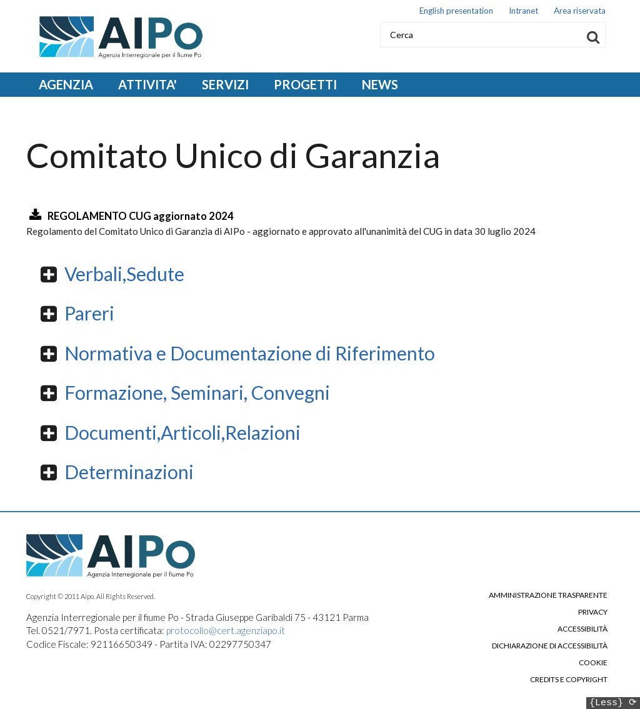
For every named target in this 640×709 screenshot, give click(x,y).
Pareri (89, 313)
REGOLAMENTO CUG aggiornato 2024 (141, 216)
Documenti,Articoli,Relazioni (182, 432)
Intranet (523, 11)
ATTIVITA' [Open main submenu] (147, 84)
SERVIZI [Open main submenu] (225, 84)
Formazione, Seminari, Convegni (197, 392)
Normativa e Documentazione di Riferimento (249, 353)
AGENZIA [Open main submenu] (66, 84)
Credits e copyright (569, 679)
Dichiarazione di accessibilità (550, 646)
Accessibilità (583, 629)
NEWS (380, 84)
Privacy (593, 612)
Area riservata (580, 11)
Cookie (593, 663)
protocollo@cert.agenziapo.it (225, 630)
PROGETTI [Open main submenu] (305, 84)
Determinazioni (129, 471)
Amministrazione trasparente (548, 595)
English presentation (456, 11)
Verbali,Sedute (124, 273)
